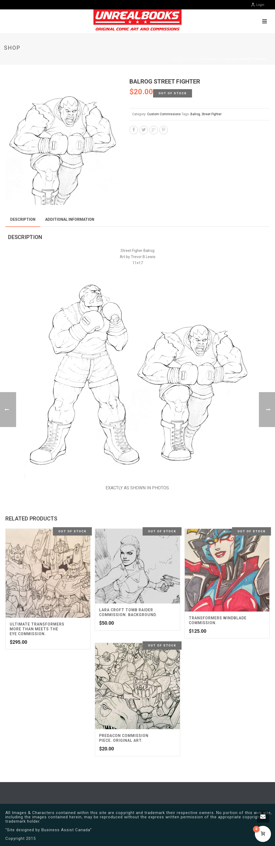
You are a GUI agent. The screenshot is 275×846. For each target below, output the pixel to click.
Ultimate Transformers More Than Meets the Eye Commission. (37, 629)
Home (178, 59)
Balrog (195, 114)
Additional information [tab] (69, 219)
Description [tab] (22, 219)
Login (257, 5)
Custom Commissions (204, 59)
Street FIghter (212, 114)
